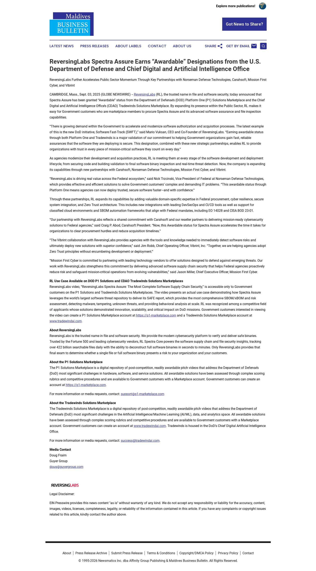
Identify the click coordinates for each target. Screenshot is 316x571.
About (66, 553)
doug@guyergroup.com (66, 467)
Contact (157, 46)
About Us (182, 46)
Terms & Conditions (161, 553)
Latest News (62, 46)
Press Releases (94, 46)
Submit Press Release (127, 553)
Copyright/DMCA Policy (196, 553)
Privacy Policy (228, 553)
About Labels (128, 46)
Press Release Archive (91, 553)
